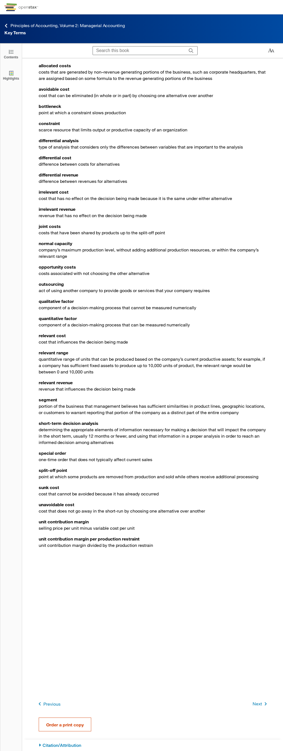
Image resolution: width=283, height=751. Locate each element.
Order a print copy (65, 724)
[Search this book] (139, 50)
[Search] (191, 50)
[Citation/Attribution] (153, 745)
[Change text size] (271, 51)
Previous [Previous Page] (48, 703)
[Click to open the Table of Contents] (11, 53)
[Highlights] (11, 75)
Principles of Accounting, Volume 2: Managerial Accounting (64, 25)
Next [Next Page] (261, 703)
